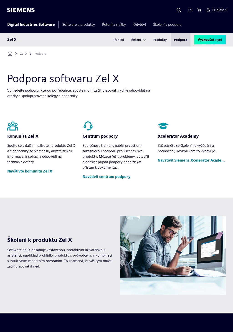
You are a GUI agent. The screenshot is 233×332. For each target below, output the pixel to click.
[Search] (179, 10)
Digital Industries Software (31, 24)
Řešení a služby (114, 24)
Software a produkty (78, 24)
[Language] (189, 10)
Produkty (160, 39)
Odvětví (139, 24)
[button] (29, 171)
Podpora (180, 39)
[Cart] (199, 10)
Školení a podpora (167, 24)
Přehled (118, 39)
